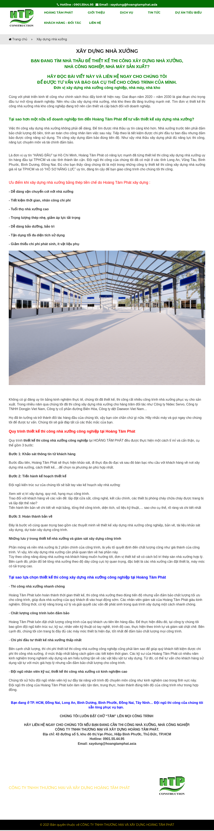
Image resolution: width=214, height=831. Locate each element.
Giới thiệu (96, 13)
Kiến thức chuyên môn (25, 778)
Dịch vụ (126, 13)
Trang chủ (18, 40)
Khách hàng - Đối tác (62, 24)
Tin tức (154, 13)
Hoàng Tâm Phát (58, 13)
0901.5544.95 (83, 4)
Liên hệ (95, 24)
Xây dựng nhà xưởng (52, 40)
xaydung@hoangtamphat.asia (133, 4)
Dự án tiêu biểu (188, 13)
